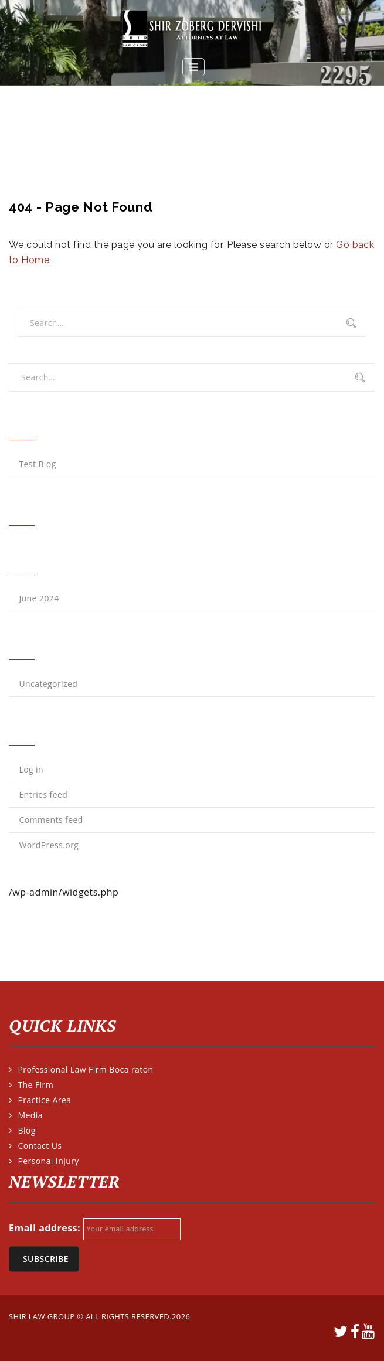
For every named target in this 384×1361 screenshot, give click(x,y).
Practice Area (44, 1099)
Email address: (44, 1228)
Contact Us (40, 1145)
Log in (31, 769)
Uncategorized (48, 683)
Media (30, 1115)
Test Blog (37, 463)
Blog (26, 1130)
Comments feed (51, 819)
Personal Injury (48, 1160)
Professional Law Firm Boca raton (85, 1069)
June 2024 (39, 598)
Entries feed (43, 794)
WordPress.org (49, 844)
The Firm (35, 1084)
